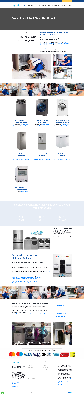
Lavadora (65, 42)
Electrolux (69, 46)
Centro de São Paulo (60, 305)
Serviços (37, 5)
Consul (59, 46)
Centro (20, 21)
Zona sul (31, 21)
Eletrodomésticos (46, 5)
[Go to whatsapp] (2, 393)
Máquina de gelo (43, 44)
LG (40, 48)
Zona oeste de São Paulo (61, 313)
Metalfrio (60, 48)
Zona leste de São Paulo (61, 316)
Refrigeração (55, 5)
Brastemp (55, 46)
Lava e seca (42, 43)
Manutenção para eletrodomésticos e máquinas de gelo (25, 278)
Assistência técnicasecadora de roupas (62, 121)
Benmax (48, 48)
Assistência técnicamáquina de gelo (21, 188)
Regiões (63, 5)
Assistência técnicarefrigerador (21, 155)
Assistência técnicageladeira (42, 155)
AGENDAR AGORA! (67, 1)
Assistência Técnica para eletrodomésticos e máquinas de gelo (26, 277)
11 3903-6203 (38, 1)
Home (25, 5)
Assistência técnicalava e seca (42, 121)
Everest (52, 48)
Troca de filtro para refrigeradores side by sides (23, 282)
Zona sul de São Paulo (60, 311)
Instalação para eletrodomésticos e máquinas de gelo (24, 281)
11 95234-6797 (47, 1)
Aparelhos (31, 5)
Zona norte (26, 21)
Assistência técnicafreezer (62, 155)
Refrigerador (57, 43)
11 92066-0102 (57, 1)
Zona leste (42, 21)
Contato (69, 5)
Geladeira (63, 43)
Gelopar (56, 48)
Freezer (67, 43)
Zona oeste (36, 21)
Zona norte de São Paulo (61, 308)
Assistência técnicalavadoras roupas (21, 121)
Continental (63, 46)
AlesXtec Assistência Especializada (22, 392)
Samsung (44, 48)
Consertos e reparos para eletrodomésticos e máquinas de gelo (26, 280)
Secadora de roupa (50, 43)
